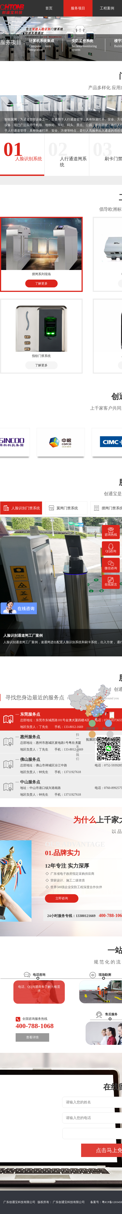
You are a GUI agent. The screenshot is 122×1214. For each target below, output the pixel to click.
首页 (49, 8)
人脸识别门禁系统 (25, 508)
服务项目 (78, 8)
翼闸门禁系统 (67, 508)
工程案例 (107, 8)
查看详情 (32, 1037)
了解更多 (41, 283)
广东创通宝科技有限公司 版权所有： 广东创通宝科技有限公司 (45, 1202)
